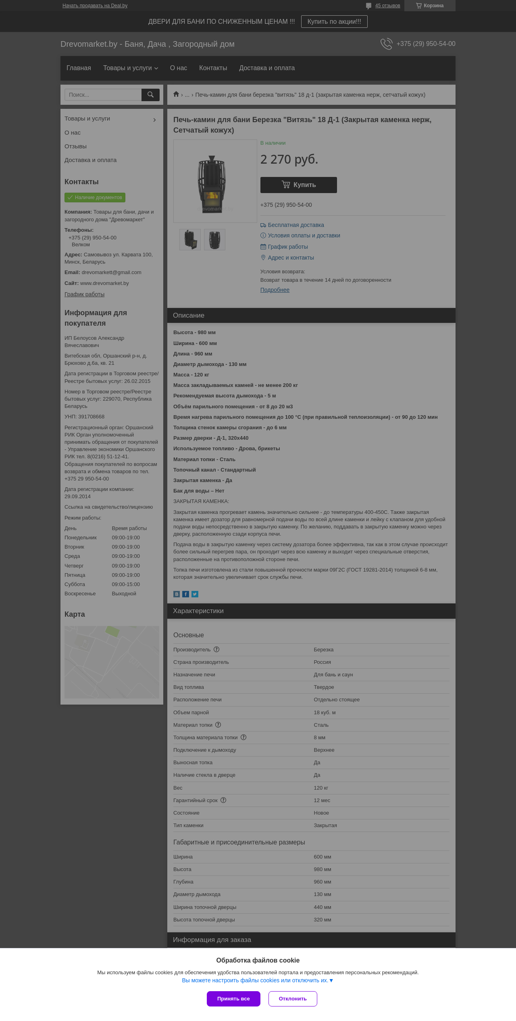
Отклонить (293, 999)
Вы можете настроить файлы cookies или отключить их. (255, 980)
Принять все (233, 999)
